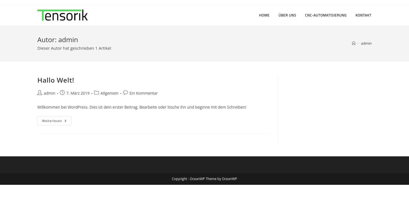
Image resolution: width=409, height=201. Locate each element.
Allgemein (109, 93)
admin (366, 43)
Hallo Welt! (55, 80)
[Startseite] (354, 43)
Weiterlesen (56, 121)
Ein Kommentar (144, 93)
